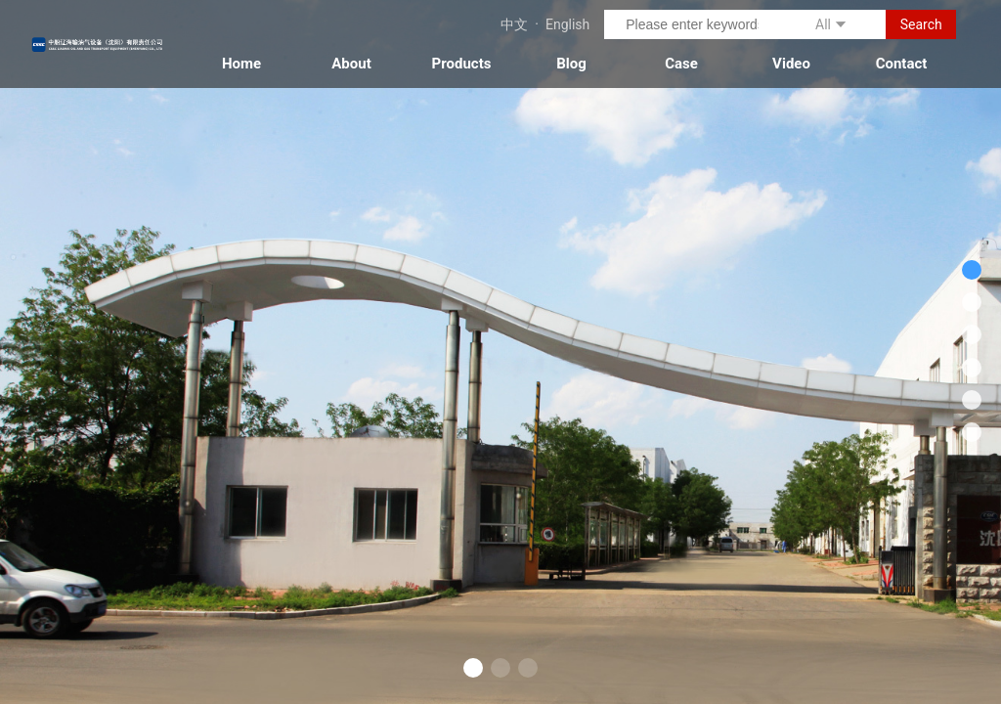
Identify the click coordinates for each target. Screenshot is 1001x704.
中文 (514, 24)
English (567, 24)
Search (921, 24)
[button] (473, 668)
